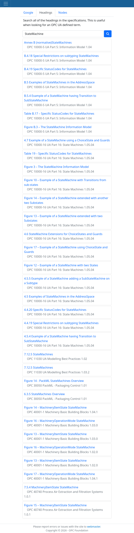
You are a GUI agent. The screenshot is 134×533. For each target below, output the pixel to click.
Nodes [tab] (62, 13)
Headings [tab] (45, 13)
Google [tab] (28, 13)
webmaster (93, 526)
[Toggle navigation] (6, 3)
